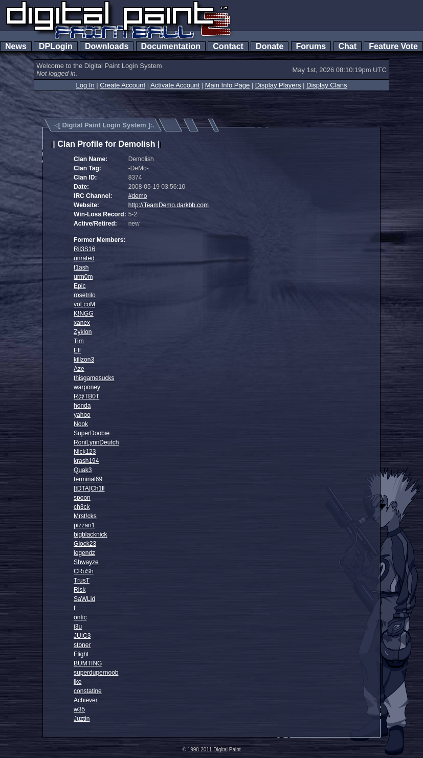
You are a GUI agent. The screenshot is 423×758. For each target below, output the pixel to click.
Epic (79, 285)
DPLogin (55, 46)
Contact (228, 46)
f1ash (81, 267)
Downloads (106, 46)
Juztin (82, 718)
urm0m (83, 276)
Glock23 (85, 543)
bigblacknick (90, 534)
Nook (81, 424)
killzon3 (84, 359)
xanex (82, 322)
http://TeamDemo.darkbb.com (168, 205)
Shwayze (86, 562)
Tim (79, 341)
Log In (85, 85)
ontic (80, 617)
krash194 (86, 460)
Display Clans (326, 85)
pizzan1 (84, 525)
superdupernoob (96, 672)
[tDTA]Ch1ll (89, 488)
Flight (81, 654)
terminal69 (88, 479)
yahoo (82, 414)
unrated (84, 258)
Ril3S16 (84, 249)
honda (82, 405)
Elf (77, 350)
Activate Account (174, 85)
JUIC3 (82, 635)
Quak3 (83, 470)
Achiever (86, 700)
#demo (137, 195)
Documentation (171, 46)
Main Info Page (227, 85)
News (16, 46)
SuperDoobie (91, 433)
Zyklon (83, 332)
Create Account (122, 85)
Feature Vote (393, 46)
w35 (79, 709)
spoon (82, 497)
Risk (79, 589)
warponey (87, 387)
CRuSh (84, 571)
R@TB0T (86, 396)
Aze (79, 368)
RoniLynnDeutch (96, 442)
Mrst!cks (85, 516)
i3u (78, 626)
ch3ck (82, 506)
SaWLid (84, 599)
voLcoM (84, 304)
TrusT (82, 580)
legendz (84, 552)
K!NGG (84, 313)
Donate (269, 46)
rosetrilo (85, 295)
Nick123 (85, 451)
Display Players (278, 85)
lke (77, 681)
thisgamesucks (94, 378)
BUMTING (88, 663)
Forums (311, 46)
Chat (347, 46)
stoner (82, 645)
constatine (88, 691)
